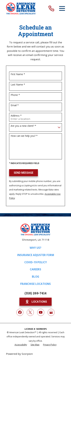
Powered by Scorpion (19, 353)
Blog (35, 276)
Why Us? (35, 247)
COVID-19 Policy (35, 262)
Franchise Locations (35, 284)
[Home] (21, 8)
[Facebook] (19, 312)
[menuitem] (21, 344)
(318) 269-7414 (35, 293)
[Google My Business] (51, 312)
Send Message (23, 172)
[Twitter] (30, 312)
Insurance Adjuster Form (35, 255)
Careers (35, 269)
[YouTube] (40, 312)
